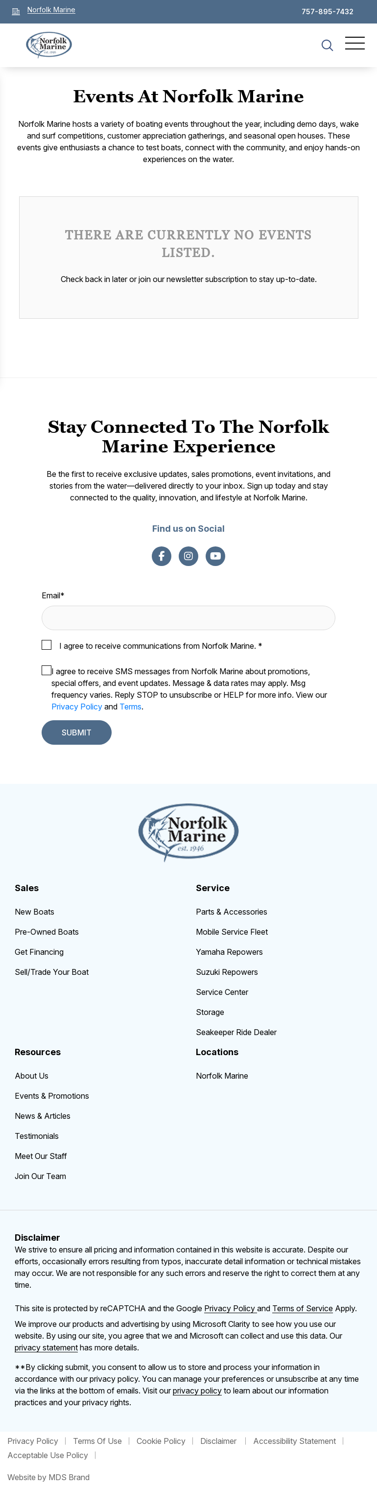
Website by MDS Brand (48, 1477)
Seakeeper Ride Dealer (236, 1032)
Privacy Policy (76, 706)
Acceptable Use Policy (47, 1455)
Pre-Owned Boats (47, 932)
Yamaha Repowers (229, 952)
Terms (130, 706)
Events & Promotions (52, 1096)
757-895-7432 (327, 11)
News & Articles (43, 1116)
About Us (31, 1076)
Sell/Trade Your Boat (52, 972)
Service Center (222, 992)
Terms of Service (302, 1308)
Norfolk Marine (222, 1076)
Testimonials (37, 1136)
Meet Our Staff (41, 1156)
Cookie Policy (161, 1441)
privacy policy (197, 1390)
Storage (210, 1012)
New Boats (34, 912)
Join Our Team (40, 1176)
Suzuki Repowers (227, 972)
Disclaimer (219, 1441)
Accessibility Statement (294, 1441)
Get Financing (39, 952)
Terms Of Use (97, 1441)
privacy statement (46, 1347)
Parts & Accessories (231, 912)
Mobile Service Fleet (232, 932)
